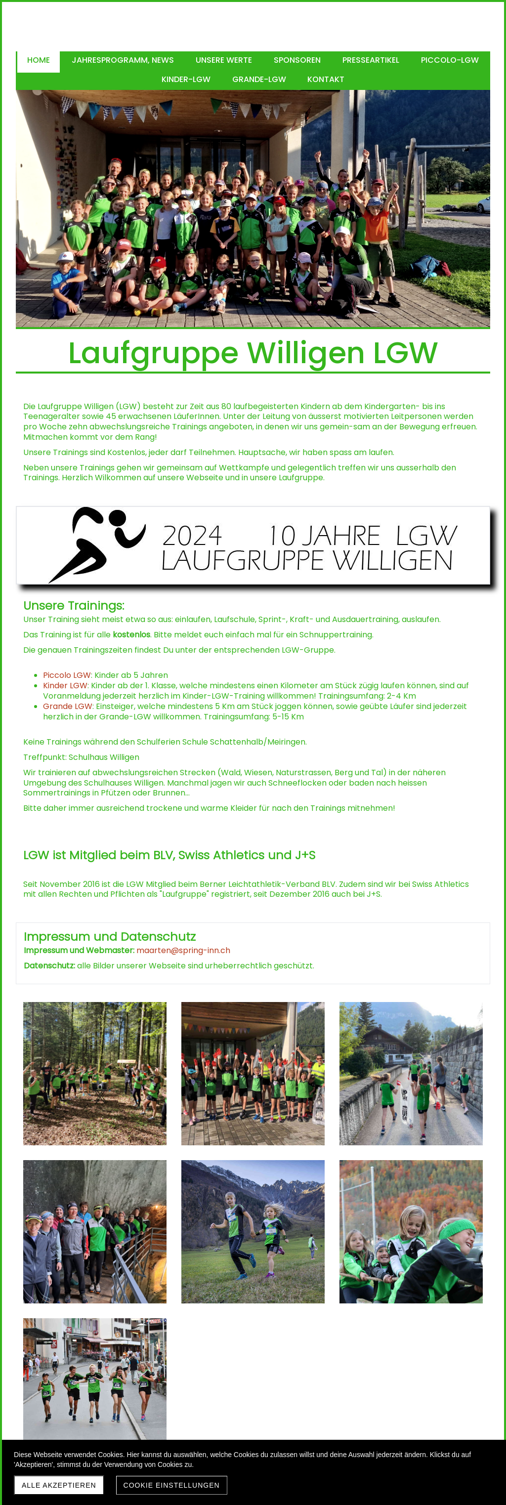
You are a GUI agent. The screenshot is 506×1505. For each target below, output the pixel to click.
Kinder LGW (65, 685)
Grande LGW (67, 706)
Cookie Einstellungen (172, 1485)
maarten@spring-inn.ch (183, 950)
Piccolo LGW (67, 675)
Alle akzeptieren (59, 1485)
